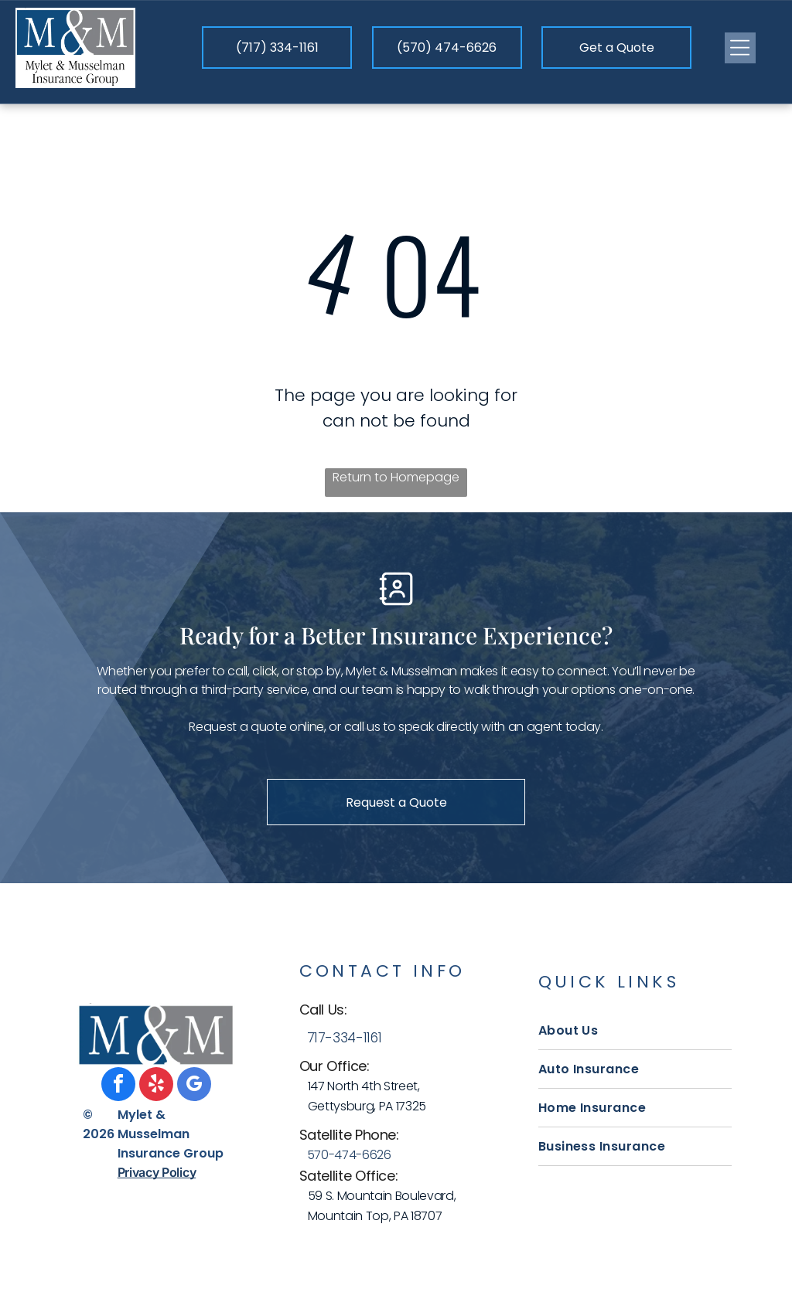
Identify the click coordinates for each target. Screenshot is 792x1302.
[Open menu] (740, 47)
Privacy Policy (157, 1172)
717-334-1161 (344, 1037)
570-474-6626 (349, 1155)
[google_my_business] (194, 1086)
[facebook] (118, 1086)
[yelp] (156, 1086)
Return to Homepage (396, 477)
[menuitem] (635, 1030)
